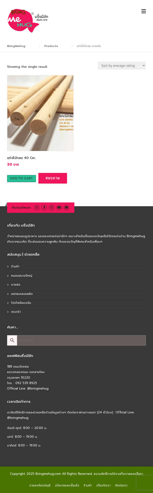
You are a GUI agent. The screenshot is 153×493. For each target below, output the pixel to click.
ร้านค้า (15, 266)
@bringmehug (38, 388)
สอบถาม (52, 178)
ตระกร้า (16, 311)
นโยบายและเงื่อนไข (67, 485)
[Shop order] (122, 65)
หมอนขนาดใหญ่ (21, 275)
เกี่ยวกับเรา (103, 485)
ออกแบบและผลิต (22, 294)
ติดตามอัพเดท (21, 207)
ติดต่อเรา (121, 485)
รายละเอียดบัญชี (39, 485)
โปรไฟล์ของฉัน (21, 302)
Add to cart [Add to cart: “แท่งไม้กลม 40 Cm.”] (21, 178)
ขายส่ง (15, 284)
